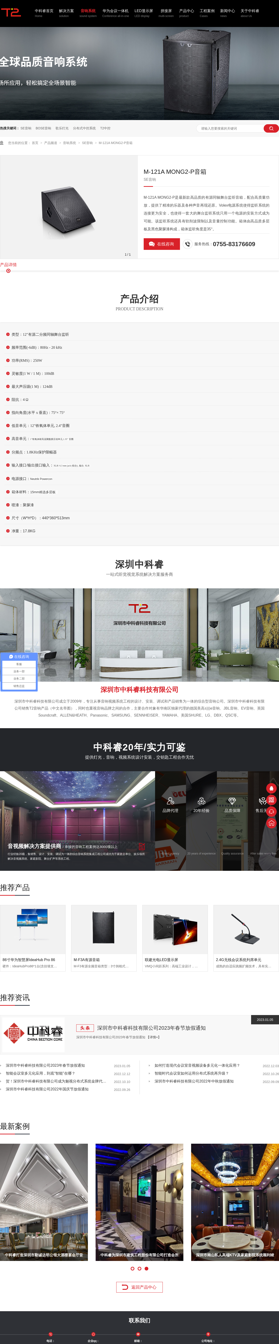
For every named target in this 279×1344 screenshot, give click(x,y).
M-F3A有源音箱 (87, 960)
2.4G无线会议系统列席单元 (238, 960)
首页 (35, 143)
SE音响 (25, 128)
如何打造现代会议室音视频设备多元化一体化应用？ (197, 1065)
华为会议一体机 (115, 14)
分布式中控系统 (84, 128)
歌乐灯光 (62, 128)
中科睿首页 (44, 14)
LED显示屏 (144, 14)
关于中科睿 (250, 14)
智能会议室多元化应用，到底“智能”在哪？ (40, 1073)
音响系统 (88, 14)
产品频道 (51, 143)
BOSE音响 (43, 128)
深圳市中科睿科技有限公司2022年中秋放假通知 (194, 1081)
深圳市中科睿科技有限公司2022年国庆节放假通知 (47, 1089)
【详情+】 (153, 1037)
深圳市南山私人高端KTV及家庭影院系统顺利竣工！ (235, 1257)
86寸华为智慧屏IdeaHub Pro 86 (29, 960)
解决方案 (66, 14)
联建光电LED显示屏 (161, 960)
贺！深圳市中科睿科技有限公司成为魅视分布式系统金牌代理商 (57, 1081)
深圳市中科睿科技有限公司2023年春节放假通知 (151, 1028)
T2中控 (105, 128)
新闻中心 (227, 14)
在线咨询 (165, 244)
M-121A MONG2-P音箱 (116, 143)
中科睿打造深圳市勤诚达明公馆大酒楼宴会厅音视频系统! (44, 1257)
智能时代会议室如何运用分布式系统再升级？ (192, 1073)
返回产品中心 (143, 1287)
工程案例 (207, 14)
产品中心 (186, 14)
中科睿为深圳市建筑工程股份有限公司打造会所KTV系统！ (139, 1257)
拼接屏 (166, 14)
